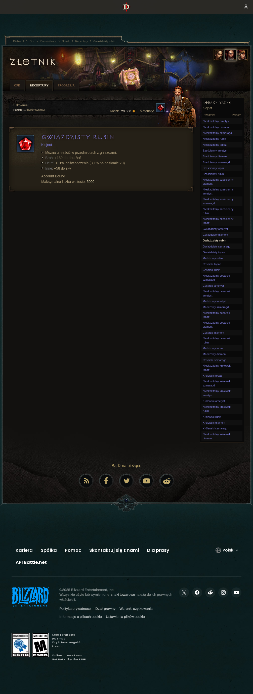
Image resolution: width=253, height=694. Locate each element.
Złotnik (32, 62)
